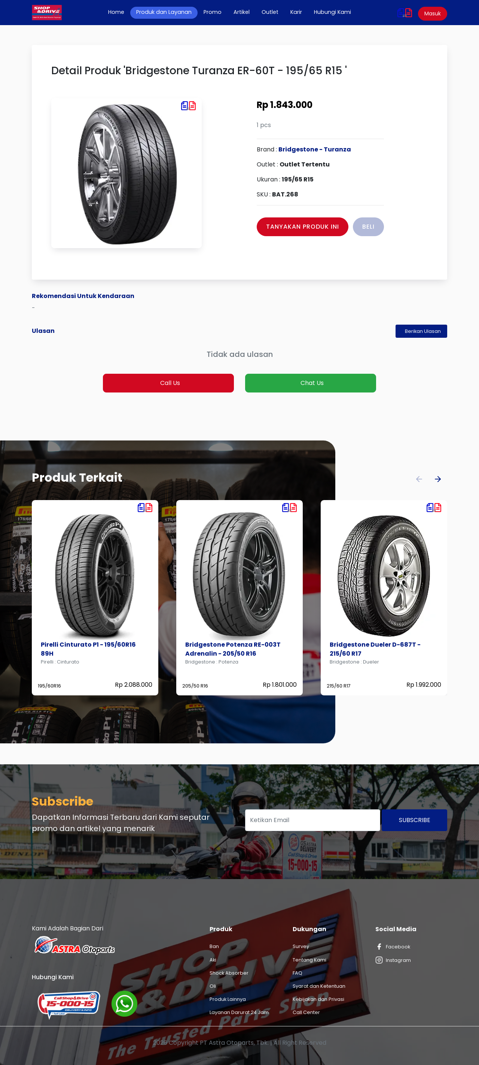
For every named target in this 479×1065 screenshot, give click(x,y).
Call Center (306, 1012)
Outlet (270, 12)
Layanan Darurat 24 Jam (239, 1012)
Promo (213, 12)
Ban (214, 946)
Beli (368, 226)
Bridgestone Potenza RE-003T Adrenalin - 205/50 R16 (233, 649)
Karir (296, 12)
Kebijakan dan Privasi (318, 999)
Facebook (392, 946)
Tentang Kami (309, 960)
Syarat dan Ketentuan (319, 986)
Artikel (242, 12)
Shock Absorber (229, 973)
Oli (213, 986)
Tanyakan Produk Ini (302, 226)
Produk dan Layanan (164, 12)
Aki (213, 960)
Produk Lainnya (228, 999)
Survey (301, 946)
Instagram (393, 960)
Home (119, 12)
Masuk (432, 13)
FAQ (297, 973)
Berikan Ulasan (423, 331)
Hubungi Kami (332, 12)
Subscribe (414, 820)
